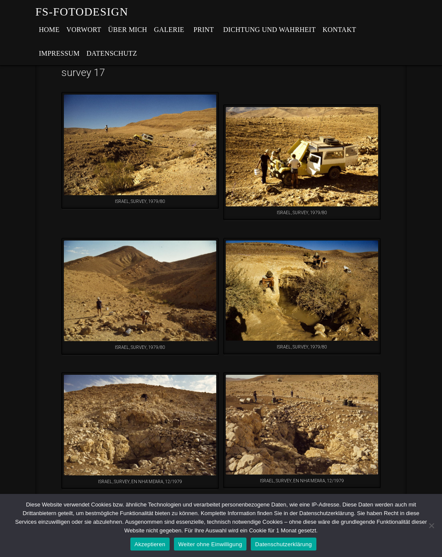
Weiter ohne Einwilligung (210, 544)
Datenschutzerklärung (283, 544)
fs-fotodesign (81, 12)
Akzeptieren (150, 544)
